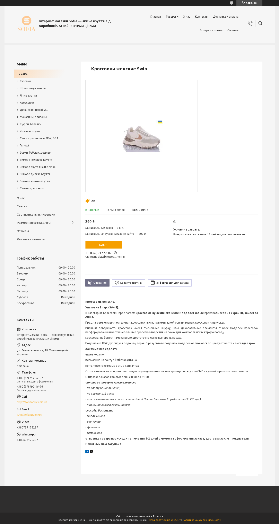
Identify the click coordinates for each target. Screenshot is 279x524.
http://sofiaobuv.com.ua (32, 402)
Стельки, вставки (32, 188)
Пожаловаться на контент (165, 520)
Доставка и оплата (225, 16)
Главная (155, 16)
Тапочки (25, 81)
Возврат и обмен (211, 30)
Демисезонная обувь (34, 109)
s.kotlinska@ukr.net (29, 414)
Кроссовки (27, 102)
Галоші (24, 145)
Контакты (201, 16)
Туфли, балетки (30, 124)
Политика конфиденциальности (202, 520)
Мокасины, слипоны (33, 117)
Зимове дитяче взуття (35, 174)
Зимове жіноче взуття (35, 181)
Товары (171, 16)
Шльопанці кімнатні (33, 88)
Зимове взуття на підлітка (37, 167)
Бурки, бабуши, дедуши (35, 152)
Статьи (22, 206)
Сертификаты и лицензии (36, 214)
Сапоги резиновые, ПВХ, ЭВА (39, 138)
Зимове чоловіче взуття (36, 159)
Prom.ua (158, 516)
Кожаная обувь (30, 131)
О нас (186, 16)
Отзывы (232, 30)
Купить (103, 244)
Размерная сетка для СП (34, 222)
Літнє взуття (28, 95)
